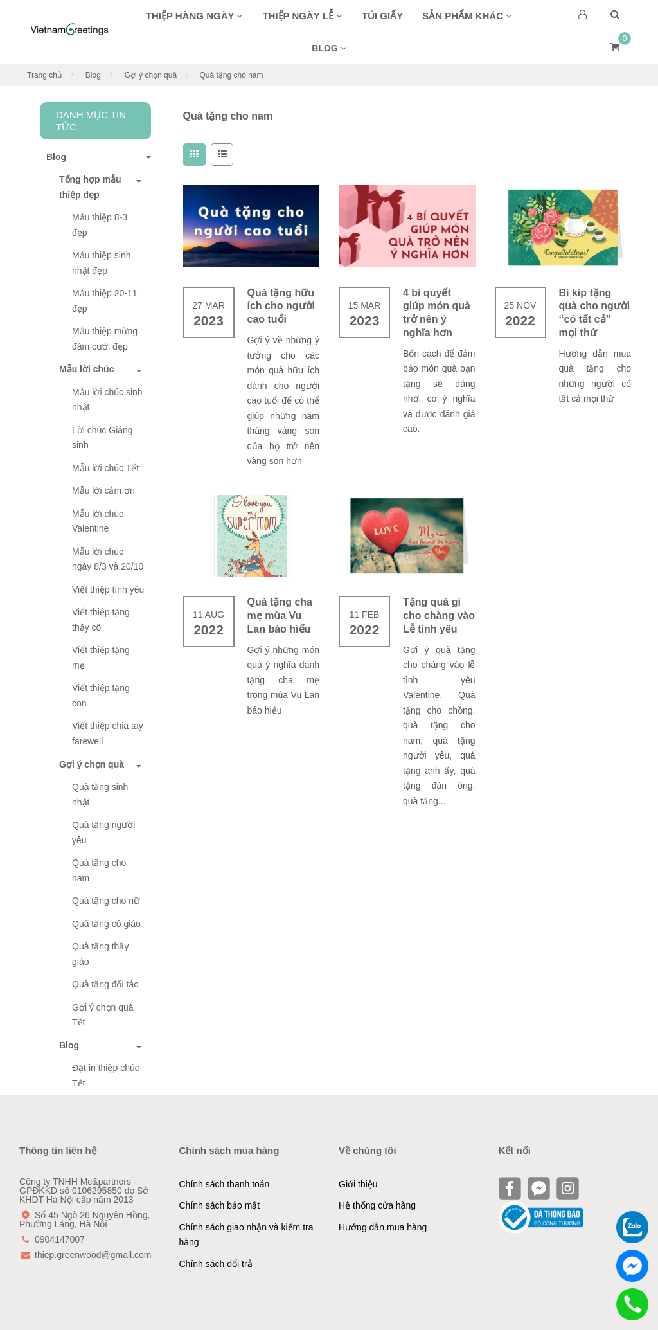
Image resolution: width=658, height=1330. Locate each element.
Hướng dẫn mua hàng (383, 1227)
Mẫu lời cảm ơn (103, 490)
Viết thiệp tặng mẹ (101, 657)
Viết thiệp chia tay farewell (107, 733)
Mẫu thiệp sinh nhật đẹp (101, 263)
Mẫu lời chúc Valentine (97, 521)
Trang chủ (44, 75)
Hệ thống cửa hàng (377, 1205)
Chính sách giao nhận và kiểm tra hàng (246, 1235)
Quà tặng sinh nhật (100, 794)
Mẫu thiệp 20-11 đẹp (105, 301)
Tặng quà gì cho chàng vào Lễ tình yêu (439, 615)
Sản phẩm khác (467, 15)
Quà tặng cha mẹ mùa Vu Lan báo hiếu (279, 615)
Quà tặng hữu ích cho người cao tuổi (281, 306)
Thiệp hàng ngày (195, 15)
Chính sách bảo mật (219, 1205)
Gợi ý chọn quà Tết (103, 1015)
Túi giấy (382, 15)
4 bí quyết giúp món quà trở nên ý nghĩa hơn (436, 312)
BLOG (329, 48)
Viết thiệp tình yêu (108, 589)
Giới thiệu (358, 1184)
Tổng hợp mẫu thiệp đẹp (90, 187)
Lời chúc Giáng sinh (102, 438)
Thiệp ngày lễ (302, 15)
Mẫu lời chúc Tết (105, 468)
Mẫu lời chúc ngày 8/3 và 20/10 (107, 559)
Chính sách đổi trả (216, 1264)
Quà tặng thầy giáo (100, 954)
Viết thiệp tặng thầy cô (101, 620)
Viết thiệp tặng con (101, 695)
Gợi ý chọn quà (151, 75)
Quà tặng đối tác (105, 984)
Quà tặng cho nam (99, 870)
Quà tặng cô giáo (106, 924)
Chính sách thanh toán (224, 1184)
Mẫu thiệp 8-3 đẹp (99, 225)
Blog (93, 75)
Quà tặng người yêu (103, 832)
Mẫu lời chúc (86, 369)
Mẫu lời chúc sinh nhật (107, 400)
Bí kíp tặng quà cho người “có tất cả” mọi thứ (594, 312)
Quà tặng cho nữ (105, 900)
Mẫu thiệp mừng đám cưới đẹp (105, 339)
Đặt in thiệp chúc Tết (105, 1075)
